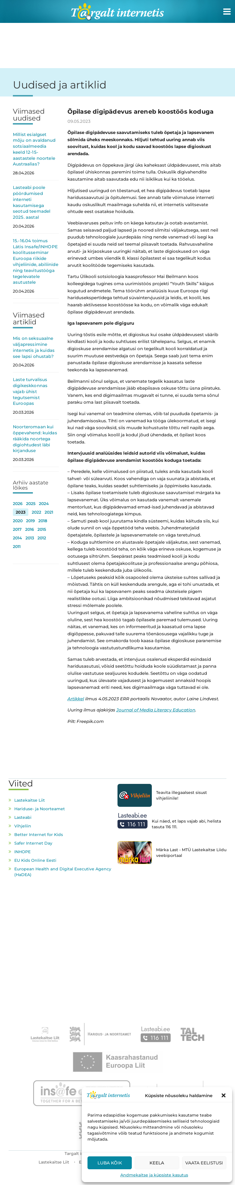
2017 (17, 529)
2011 (17, 546)
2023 (20, 512)
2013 (29, 538)
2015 (41, 529)
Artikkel (75, 698)
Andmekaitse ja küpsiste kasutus (154, 1175)
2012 (41, 538)
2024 (44, 503)
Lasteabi (22, 817)
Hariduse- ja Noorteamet (39, 808)
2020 (18, 520)
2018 (42, 520)
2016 (29, 529)
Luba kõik (109, 1163)
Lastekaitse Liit (29, 800)
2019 (30, 520)
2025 (30, 503)
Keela (157, 1163)
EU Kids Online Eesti (35, 860)
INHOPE (22, 851)
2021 (49, 512)
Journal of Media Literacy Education (155, 710)
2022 (36, 512)
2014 (17, 538)
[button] (223, 1095)
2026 (18, 503)
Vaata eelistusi (204, 1163)
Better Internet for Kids (38, 834)
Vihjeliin (22, 826)
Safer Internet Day (33, 843)
